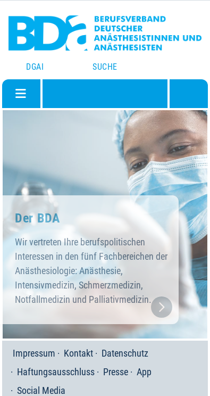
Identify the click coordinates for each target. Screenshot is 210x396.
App (144, 371)
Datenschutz (125, 353)
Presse (115, 371)
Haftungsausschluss (56, 371)
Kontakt (78, 353)
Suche (105, 67)
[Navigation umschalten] (21, 93)
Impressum (34, 353)
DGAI (35, 67)
